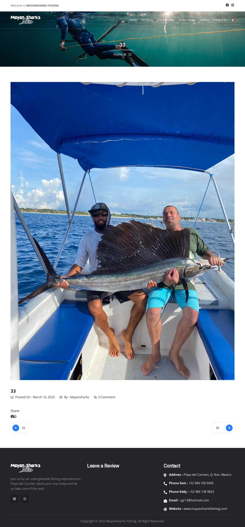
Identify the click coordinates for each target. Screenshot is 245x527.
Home (133, 20)
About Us (147, 20)
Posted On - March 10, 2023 (35, 397)
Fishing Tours (165, 20)
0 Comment (107, 397)
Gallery (204, 20)
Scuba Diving (187, 20)
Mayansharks (79, 397)
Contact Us (220, 20)
